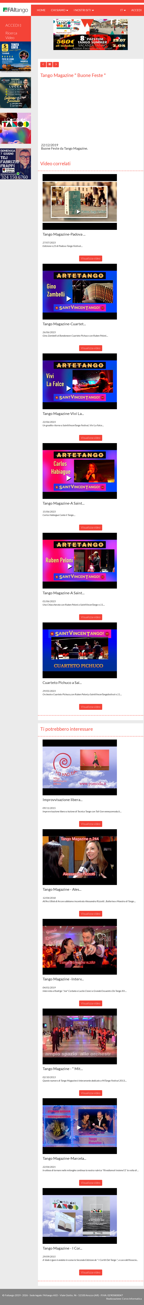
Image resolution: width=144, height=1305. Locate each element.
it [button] (123, 10)
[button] (80, 202)
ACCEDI (136, 10)
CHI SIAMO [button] (59, 10)
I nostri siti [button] (84, 10)
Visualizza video (90, 258)
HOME (42, 10)
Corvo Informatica (132, 1298)
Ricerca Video (11, 35)
